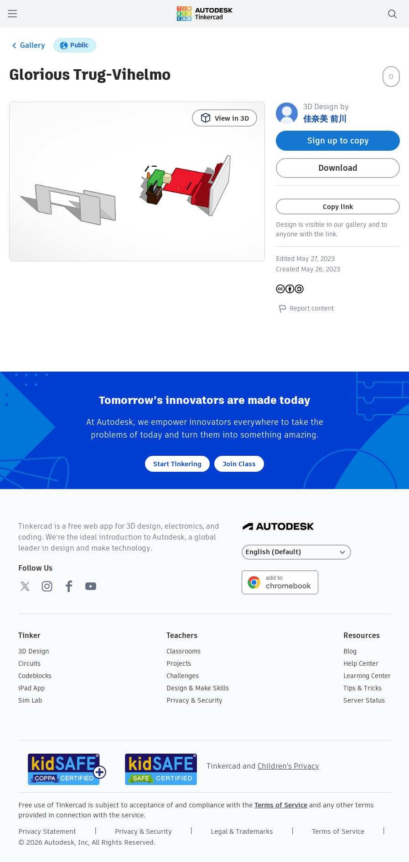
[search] (392, 13)
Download (337, 167)
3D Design (33, 651)
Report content (305, 308)
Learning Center (367, 675)
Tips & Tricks (362, 688)
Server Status (364, 700)
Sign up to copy (338, 140)
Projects (178, 663)
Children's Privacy (288, 766)
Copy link (338, 206)
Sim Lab (30, 700)
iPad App (31, 688)
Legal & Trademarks (242, 831)
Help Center (360, 663)
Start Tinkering (177, 464)
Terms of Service (280, 805)
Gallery (27, 45)
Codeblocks (35, 675)
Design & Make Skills (197, 688)
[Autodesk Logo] (278, 527)
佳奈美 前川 (325, 118)
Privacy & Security (194, 700)
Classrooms (183, 651)
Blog (350, 651)
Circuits (29, 663)
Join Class (239, 464)
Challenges (182, 675)
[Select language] (296, 552)
